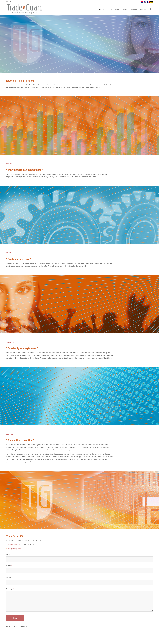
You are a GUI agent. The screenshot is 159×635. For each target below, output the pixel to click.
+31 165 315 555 (14, 545)
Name (8, 554)
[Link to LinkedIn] (7, 2)
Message (9, 589)
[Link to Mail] (11, 2)
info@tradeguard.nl (14, 549)
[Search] (150, 9)
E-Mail (9, 566)
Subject (9, 577)
